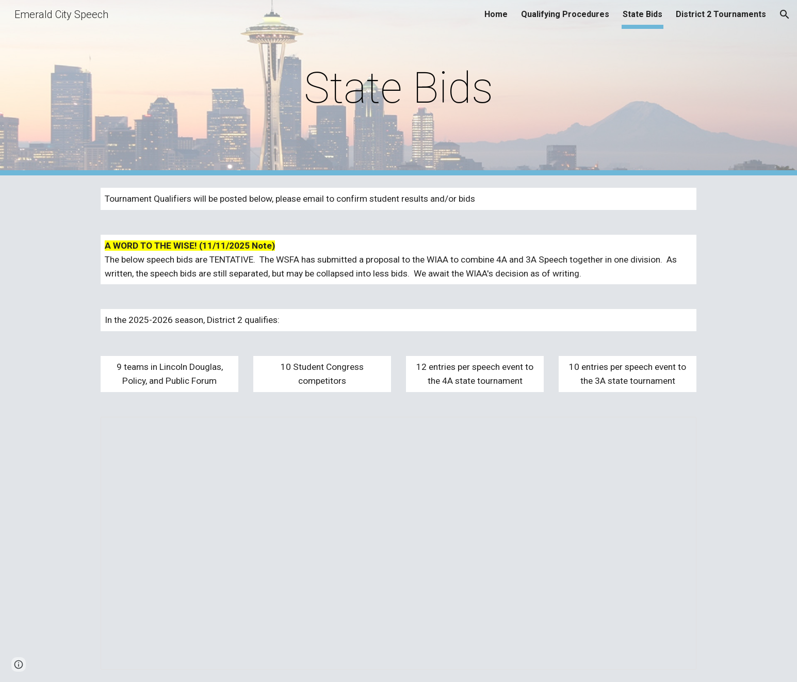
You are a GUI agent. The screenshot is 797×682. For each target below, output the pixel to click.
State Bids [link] (642, 14)
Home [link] (496, 14)
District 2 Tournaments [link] (721, 14)
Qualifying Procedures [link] (565, 14)
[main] (399, 88)
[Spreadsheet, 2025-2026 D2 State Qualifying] (398, 543)
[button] (784, 14)
